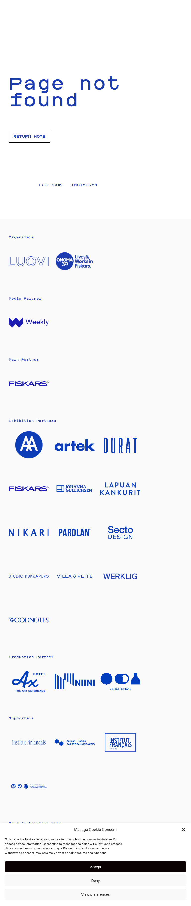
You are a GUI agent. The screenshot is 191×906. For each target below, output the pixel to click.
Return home (29, 136)
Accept (95, 867)
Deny (95, 880)
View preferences (95, 894)
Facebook (50, 185)
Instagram (84, 185)
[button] (183, 829)
